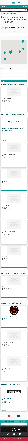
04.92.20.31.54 (6, 157)
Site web (4, 140)
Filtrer (14, 81)
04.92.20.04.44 (6, 260)
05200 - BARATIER (6, 100)
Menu (3, 6)
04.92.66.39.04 (6, 290)
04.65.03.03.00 (6, 208)
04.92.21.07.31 (6, 183)
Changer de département (20, 31)
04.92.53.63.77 (6, 320)
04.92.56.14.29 (6, 402)
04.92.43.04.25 (6, 371)
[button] (22, 42)
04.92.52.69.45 (6, 345)
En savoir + (13, 439)
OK (26, 439)
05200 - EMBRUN (6, 318)
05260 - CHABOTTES (7, 288)
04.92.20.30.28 (6, 133)
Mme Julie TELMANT (7, 130)
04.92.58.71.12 (6, 101)
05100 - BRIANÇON (6, 131)
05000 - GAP (5, 400)
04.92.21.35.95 (6, 234)
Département (4, 34)
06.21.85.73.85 (6, 401)
